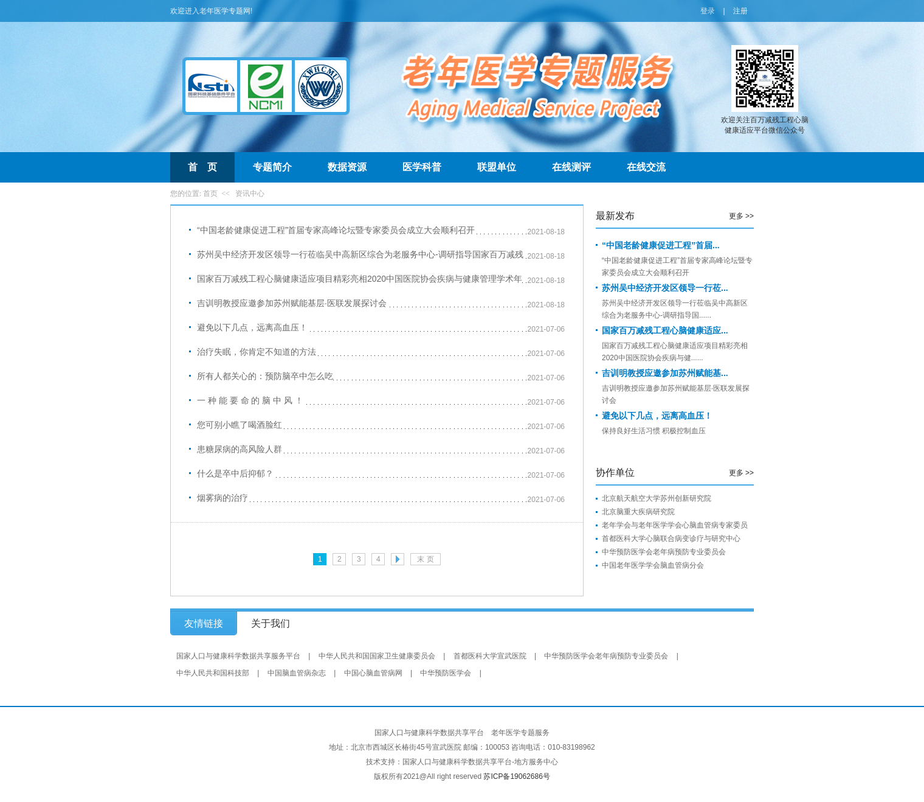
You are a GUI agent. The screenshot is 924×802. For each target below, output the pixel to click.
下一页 (397, 559)
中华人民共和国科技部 (212, 673)
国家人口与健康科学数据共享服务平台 (238, 656)
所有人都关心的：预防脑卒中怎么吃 (265, 376)
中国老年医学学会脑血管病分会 (653, 565)
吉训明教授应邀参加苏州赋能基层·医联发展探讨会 (292, 303)
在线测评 (571, 167)
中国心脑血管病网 (373, 673)
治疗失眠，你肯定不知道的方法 (256, 352)
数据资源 (347, 167)
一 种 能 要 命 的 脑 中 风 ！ (250, 400)
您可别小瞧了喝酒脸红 (239, 425)
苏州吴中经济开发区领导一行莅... (665, 288)
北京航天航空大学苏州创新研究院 (656, 498)
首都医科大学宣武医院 (489, 656)
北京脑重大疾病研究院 (638, 511)
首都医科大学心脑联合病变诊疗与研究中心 (671, 538)
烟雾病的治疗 (222, 498)
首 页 (202, 167)
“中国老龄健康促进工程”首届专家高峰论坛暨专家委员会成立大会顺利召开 (336, 230)
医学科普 (421, 167)
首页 (210, 193)
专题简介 (272, 167)
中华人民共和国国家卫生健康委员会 (377, 656)
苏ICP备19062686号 (516, 776)
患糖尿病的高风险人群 (239, 449)
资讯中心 (249, 193)
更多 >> (741, 216)
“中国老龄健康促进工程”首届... (661, 245)
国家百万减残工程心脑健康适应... (665, 330)
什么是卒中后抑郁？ (235, 473)
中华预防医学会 (445, 673)
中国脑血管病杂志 (296, 673)
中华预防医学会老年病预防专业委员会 (664, 552)
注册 (740, 11)
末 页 (425, 559)
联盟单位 (496, 167)
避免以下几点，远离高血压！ (252, 327)
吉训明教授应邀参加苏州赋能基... (665, 373)
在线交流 (646, 167)
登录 (707, 11)
